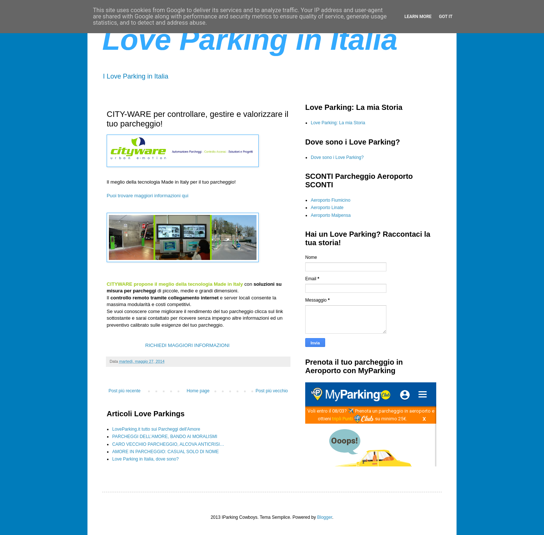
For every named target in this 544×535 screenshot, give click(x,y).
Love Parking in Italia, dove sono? (145, 459)
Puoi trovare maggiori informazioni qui (147, 195)
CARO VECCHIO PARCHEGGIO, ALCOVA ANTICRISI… (168, 444)
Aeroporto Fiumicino (330, 200)
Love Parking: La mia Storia (338, 122)
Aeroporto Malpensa (331, 215)
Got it (445, 16)
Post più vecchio (272, 390)
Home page (198, 390)
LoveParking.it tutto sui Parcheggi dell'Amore (156, 429)
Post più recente (125, 390)
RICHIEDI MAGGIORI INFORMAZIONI (188, 345)
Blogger (324, 517)
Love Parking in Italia (249, 39)
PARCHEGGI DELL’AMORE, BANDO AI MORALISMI (164, 436)
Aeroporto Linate (327, 207)
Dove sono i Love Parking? (337, 157)
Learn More (418, 16)
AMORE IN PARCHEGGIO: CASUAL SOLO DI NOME (165, 451)
